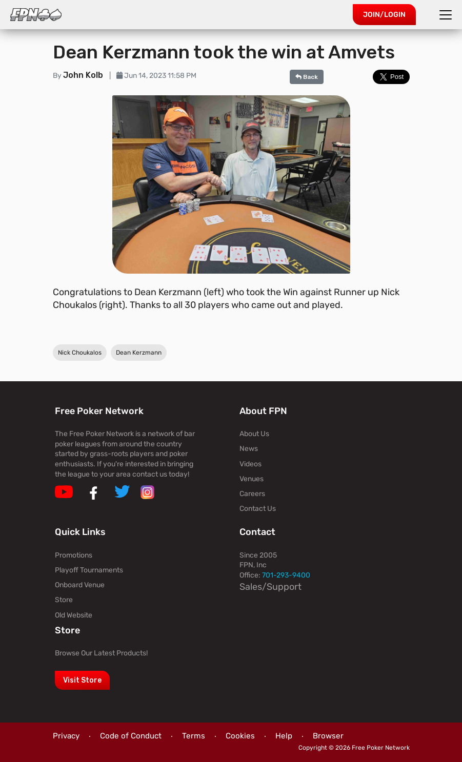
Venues (251, 479)
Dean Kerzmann (139, 353)
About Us (254, 433)
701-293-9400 (286, 575)
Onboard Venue (80, 585)
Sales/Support (270, 586)
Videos (250, 464)
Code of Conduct (131, 735)
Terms (193, 735)
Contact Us (257, 508)
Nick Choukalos (80, 353)
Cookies (240, 735)
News (248, 448)
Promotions (73, 555)
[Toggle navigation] (447, 14)
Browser (328, 735)
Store (64, 599)
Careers (252, 493)
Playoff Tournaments (89, 570)
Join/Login (384, 14)
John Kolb (84, 75)
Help (283, 735)
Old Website (73, 615)
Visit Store (82, 680)
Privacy (66, 735)
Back (306, 76)
